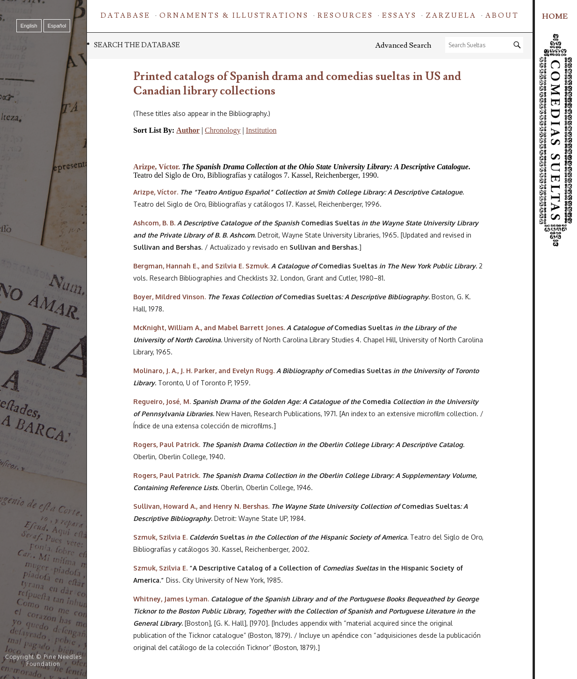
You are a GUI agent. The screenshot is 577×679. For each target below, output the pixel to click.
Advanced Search (403, 45)
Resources (345, 15)
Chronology (222, 130)
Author (188, 130)
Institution (261, 130)
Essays (399, 15)
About (502, 15)
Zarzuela (451, 15)
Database (126, 15)
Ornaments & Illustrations (234, 15)
